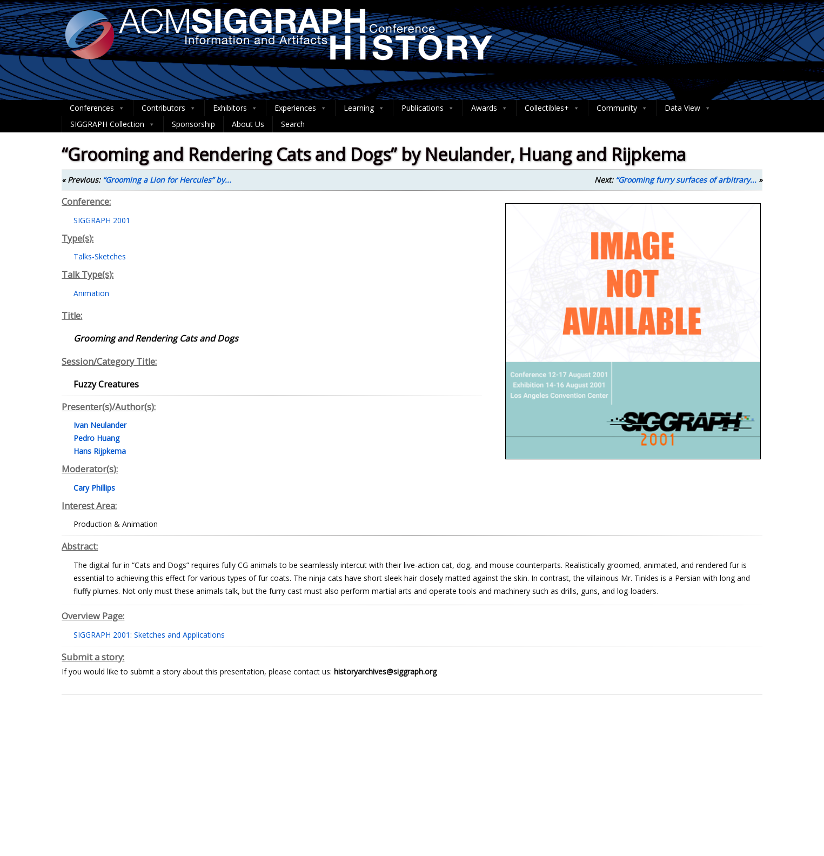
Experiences (300, 108)
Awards (489, 108)
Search (293, 124)
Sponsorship (193, 124)
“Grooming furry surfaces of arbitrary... (685, 180)
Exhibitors (235, 108)
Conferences (97, 108)
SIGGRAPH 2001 (101, 220)
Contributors (169, 108)
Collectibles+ (552, 108)
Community (622, 108)
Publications (427, 108)
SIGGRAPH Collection (112, 124)
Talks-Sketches (99, 256)
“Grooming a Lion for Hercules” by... (167, 180)
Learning (364, 108)
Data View (688, 108)
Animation (91, 293)
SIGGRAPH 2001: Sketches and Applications (149, 635)
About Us (248, 124)
